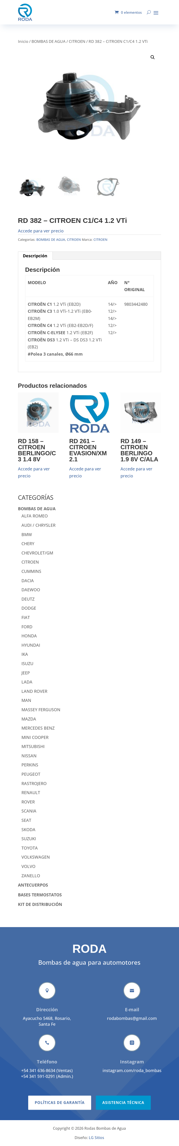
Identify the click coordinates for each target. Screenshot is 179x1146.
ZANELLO (30, 875)
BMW (26, 534)
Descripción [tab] (35, 255)
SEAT (26, 820)
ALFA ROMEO (34, 516)
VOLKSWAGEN (35, 857)
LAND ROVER (34, 691)
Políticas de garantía (60, 1119)
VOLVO (28, 866)
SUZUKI (28, 838)
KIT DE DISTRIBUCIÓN (40, 904)
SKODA (28, 829)
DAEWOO (30, 589)
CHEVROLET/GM (37, 553)
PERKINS (29, 765)
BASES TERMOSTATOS (40, 895)
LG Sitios (96, 1137)
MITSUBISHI (33, 746)
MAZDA (28, 719)
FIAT (25, 617)
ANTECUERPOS (33, 885)
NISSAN (29, 755)
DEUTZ (27, 599)
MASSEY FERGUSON (40, 709)
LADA (26, 682)
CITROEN (77, 41)
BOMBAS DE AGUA (48, 41)
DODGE (28, 608)
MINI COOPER (34, 737)
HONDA (29, 636)
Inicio (23, 41)
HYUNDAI (30, 645)
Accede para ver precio (41, 231)
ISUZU (27, 663)
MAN (26, 700)
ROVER (28, 802)
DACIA (27, 580)
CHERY (27, 543)
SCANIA (28, 811)
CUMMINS (31, 571)
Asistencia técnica (123, 1119)
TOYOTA (29, 848)
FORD (26, 626)
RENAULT (30, 792)
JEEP (25, 673)
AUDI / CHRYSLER (38, 525)
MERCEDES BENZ (38, 728)
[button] (152, 57)
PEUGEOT (30, 774)
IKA (24, 654)
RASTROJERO (34, 783)
